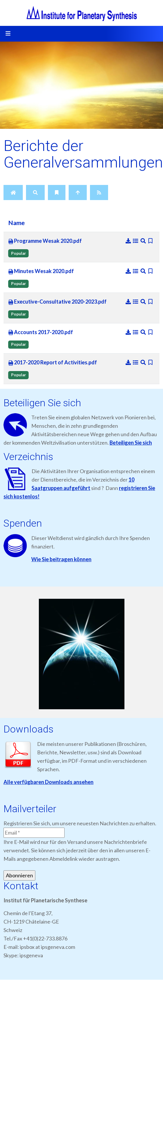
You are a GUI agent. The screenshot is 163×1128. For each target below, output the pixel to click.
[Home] (13, 192)
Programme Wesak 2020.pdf (45, 241)
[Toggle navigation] (8, 34)
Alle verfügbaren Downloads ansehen (48, 782)
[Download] (129, 241)
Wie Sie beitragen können (61, 559)
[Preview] (144, 241)
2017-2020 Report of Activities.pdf (52, 362)
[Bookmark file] (150, 241)
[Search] (35, 192)
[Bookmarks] (56, 192)
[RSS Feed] (99, 192)
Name (16, 223)
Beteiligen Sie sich (131, 442)
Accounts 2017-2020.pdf (40, 332)
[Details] (136, 241)
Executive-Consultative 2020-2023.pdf (57, 301)
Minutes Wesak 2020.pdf (41, 271)
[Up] (78, 192)
